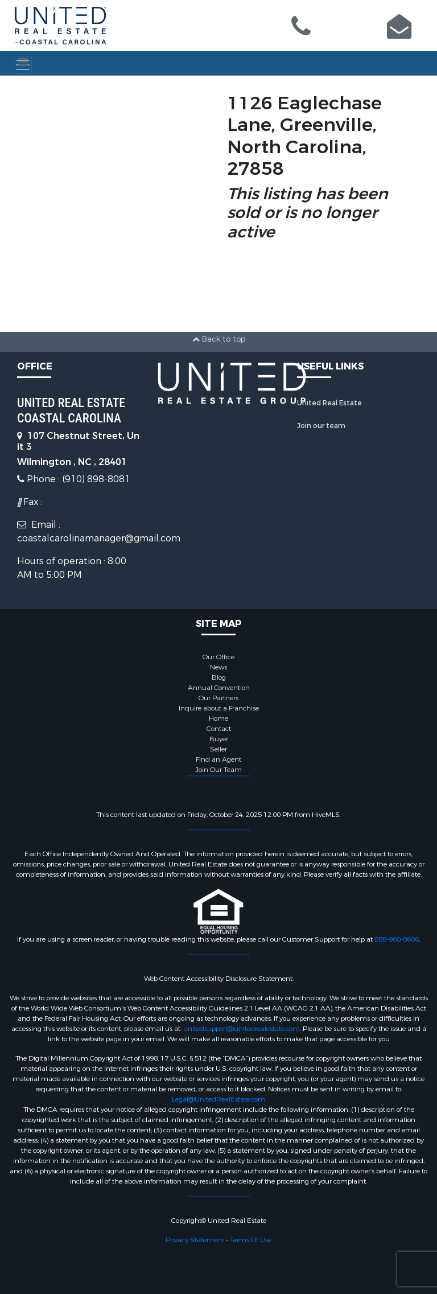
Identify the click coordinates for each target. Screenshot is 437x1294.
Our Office (218, 657)
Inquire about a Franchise (219, 708)
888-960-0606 (396, 939)
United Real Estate (329, 403)
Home (218, 718)
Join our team (321, 425)
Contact (219, 728)
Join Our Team (218, 769)
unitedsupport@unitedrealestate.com (241, 1028)
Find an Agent (218, 759)
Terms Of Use (250, 1239)
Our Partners (218, 698)
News (218, 667)
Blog (219, 677)
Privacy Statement (195, 1239)
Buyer (218, 738)
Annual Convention (219, 687)
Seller (218, 749)
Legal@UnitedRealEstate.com (218, 1099)
